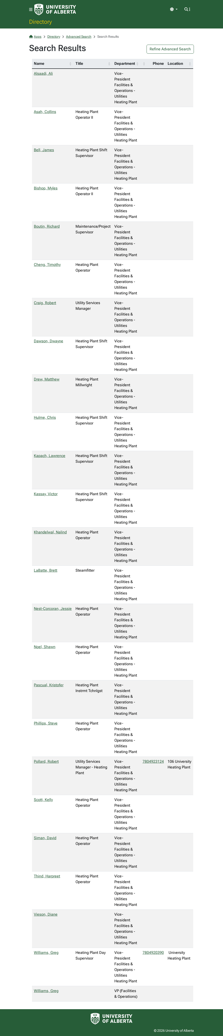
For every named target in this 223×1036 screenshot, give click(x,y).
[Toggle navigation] (30, 10)
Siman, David (45, 838)
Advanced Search (78, 36)
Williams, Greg (46, 952)
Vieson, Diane (46, 914)
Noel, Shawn (44, 647)
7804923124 (153, 761)
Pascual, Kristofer (48, 685)
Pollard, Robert (46, 761)
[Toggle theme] (174, 9)
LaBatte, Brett (45, 570)
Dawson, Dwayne (48, 341)
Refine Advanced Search (170, 49)
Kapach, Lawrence (49, 455)
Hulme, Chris (45, 417)
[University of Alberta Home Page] (55, 9)
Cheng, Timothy (47, 264)
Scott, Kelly (43, 799)
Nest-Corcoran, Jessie (53, 608)
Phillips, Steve (46, 723)
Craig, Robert (45, 303)
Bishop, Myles (46, 188)
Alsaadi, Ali (43, 73)
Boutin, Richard (47, 226)
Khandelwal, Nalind (50, 532)
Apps (35, 36)
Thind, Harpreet (47, 876)
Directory (40, 22)
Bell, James (44, 150)
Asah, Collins (45, 111)
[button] (70, 63)
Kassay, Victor (46, 494)
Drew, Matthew (46, 379)
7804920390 (153, 952)
